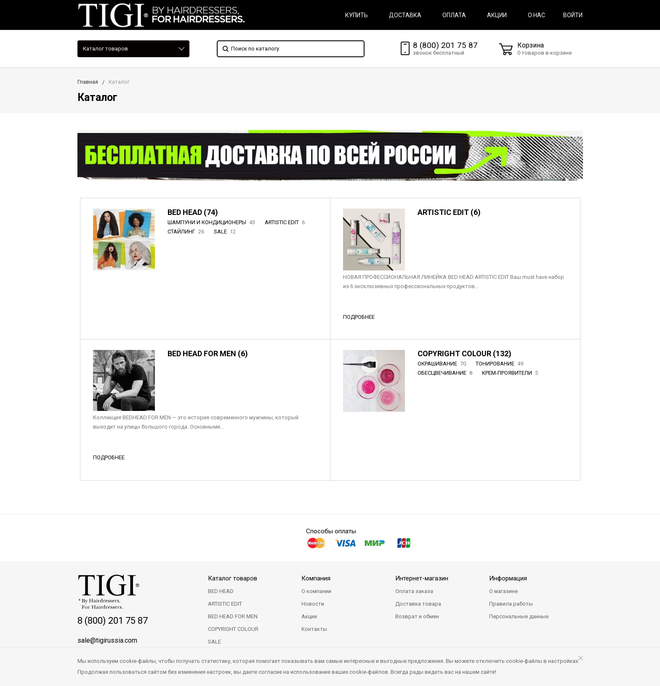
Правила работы (511, 604)
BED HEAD (221, 591)
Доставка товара (418, 604)
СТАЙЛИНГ (187, 231)
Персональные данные (518, 616)
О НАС (536, 15)
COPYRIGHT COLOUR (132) (464, 353)
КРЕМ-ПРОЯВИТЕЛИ (511, 373)
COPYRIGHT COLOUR (233, 629)
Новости (312, 604)
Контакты (314, 629)
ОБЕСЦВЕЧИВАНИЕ (446, 373)
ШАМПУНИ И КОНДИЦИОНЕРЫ (212, 222)
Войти (573, 15)
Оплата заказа (414, 591)
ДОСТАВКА (405, 15)
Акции (309, 616)
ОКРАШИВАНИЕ (443, 363)
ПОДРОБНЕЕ (359, 317)
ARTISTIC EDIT (285, 222)
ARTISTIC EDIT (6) (449, 212)
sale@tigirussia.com (107, 640)
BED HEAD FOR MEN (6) (208, 353)
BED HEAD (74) (193, 212)
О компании (316, 591)
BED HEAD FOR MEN (233, 616)
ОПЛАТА (454, 15)
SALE (225, 231)
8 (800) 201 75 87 (445, 45)
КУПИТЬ (356, 15)
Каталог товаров (105, 48)
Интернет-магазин (421, 578)
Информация (508, 578)
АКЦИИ (497, 15)
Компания (315, 578)
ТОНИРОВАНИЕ (500, 363)
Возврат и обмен (417, 616)
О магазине (503, 591)
